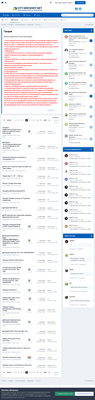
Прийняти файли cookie (65, 394)
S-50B (70, 172)
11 (41, 120)
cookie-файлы (30, 394)
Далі (45, 120)
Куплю (72, 45)
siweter (8, 255)
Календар (28, 15)
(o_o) (74, 96)
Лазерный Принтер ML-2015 (77, 73)
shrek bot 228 (10, 150)
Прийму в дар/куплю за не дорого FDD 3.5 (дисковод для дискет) (78, 38)
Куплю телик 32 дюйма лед (77, 114)
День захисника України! (78, 82)
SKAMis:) (71, 156)
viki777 (8, 193)
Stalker (8, 302)
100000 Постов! (73, 155)
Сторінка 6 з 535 (56, 121)
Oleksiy (71, 227)
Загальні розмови (75, 142)
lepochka (72, 296)
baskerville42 (76, 41)
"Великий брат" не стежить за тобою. (80, 158)
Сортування (55, 117)
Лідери (38, 15)
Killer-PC (8, 292)
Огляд (7, 16)
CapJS (8, 284)
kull (70, 283)
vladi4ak (71, 164)
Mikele (71, 269)
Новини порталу (74, 57)
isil (7, 202)
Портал (6, 20)
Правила (25, 20)
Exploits (71, 254)
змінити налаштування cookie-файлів (40, 395)
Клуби (64, 20)
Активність (17, 15)
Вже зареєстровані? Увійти (64, 2)
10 (37, 120)
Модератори (37, 20)
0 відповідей (79, 249)
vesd (7, 178)
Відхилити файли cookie (84, 394)
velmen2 (8, 262)
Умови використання (38, 392)
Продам (72, 78)
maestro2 (9, 135)
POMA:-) (75, 65)
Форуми (15, 20)
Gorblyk (71, 188)
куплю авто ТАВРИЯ (75, 104)
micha (8, 273)
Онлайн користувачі (52, 20)
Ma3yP (8, 185)
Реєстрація (80, 2)
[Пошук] (70, 15)
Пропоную (73, 68)
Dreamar (71, 180)
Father (8, 219)
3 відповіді (82, 278)
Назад (9, 120)
